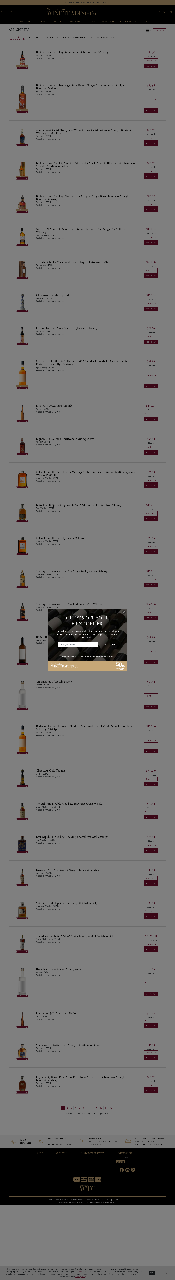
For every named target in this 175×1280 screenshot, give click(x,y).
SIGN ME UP (109, 645)
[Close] (124, 612)
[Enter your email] (78, 644)
